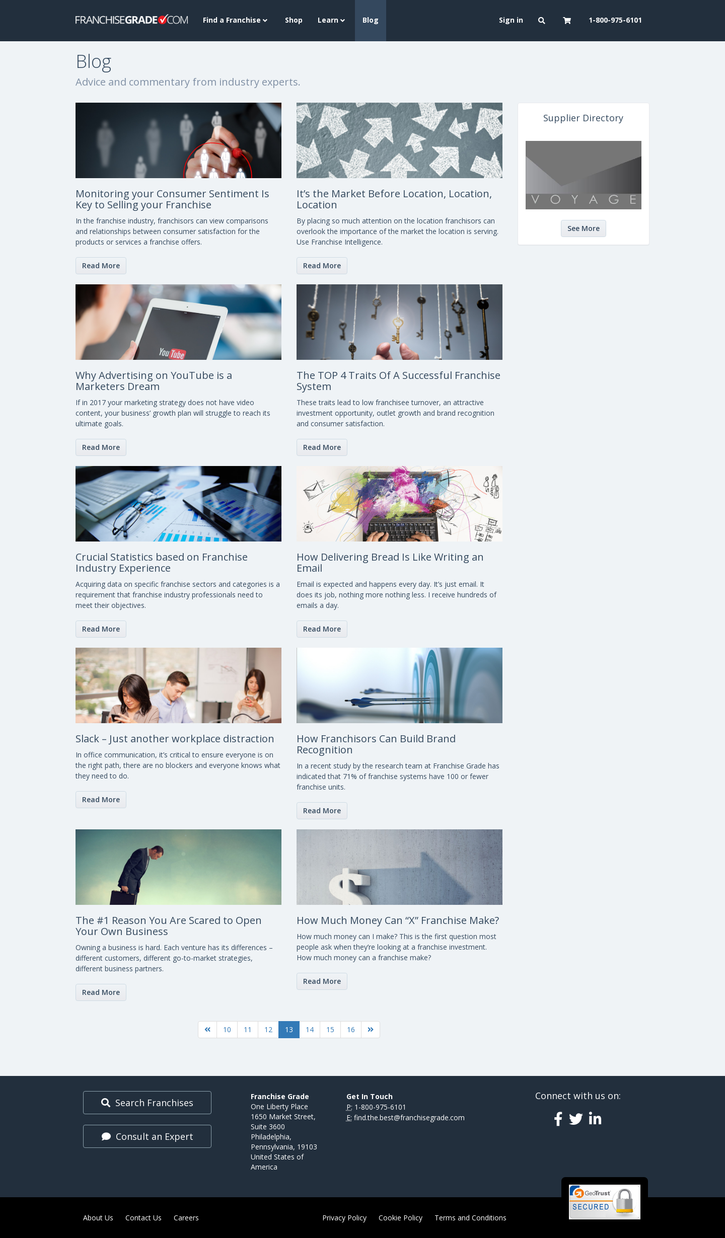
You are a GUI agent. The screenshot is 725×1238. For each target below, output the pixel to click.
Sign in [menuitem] (511, 20)
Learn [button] (332, 20)
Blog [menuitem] (370, 20)
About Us (98, 1217)
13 (289, 1029)
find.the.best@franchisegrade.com (409, 1117)
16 (351, 1029)
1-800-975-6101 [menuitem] (615, 20)
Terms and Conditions (470, 1217)
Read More (101, 265)
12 (268, 1029)
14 (310, 1029)
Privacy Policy (344, 1217)
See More (583, 228)
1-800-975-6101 (380, 1107)
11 (248, 1029)
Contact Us (143, 1217)
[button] (543, 20)
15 (330, 1029)
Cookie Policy (400, 1217)
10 (227, 1029)
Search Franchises (147, 1103)
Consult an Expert (147, 1136)
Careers (186, 1217)
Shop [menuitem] (294, 20)
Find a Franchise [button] (236, 20)
